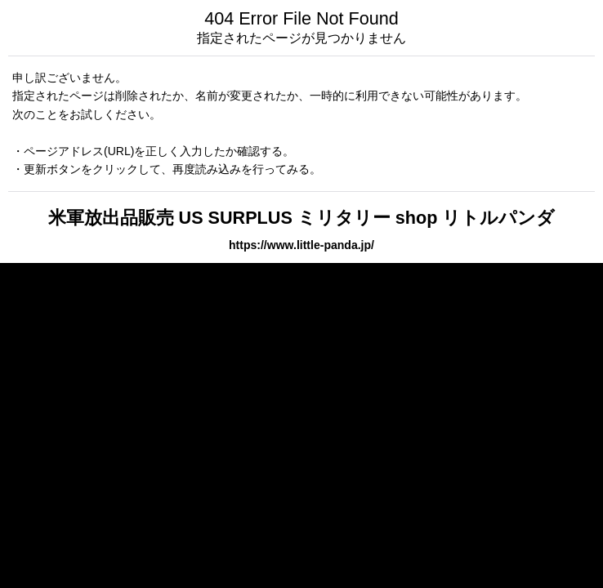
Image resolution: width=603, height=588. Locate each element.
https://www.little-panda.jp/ (301, 245)
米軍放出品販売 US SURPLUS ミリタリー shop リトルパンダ (302, 217)
